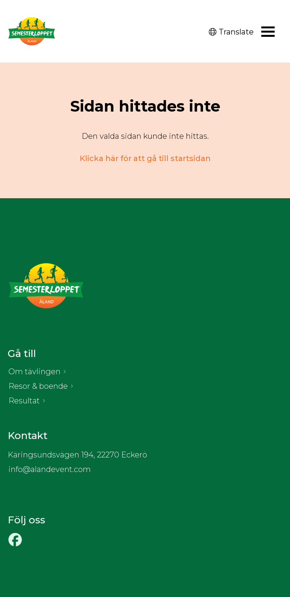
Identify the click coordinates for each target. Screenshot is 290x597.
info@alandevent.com (49, 469)
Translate (231, 31)
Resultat (24, 400)
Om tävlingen (34, 371)
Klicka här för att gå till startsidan (145, 158)
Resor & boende (38, 386)
